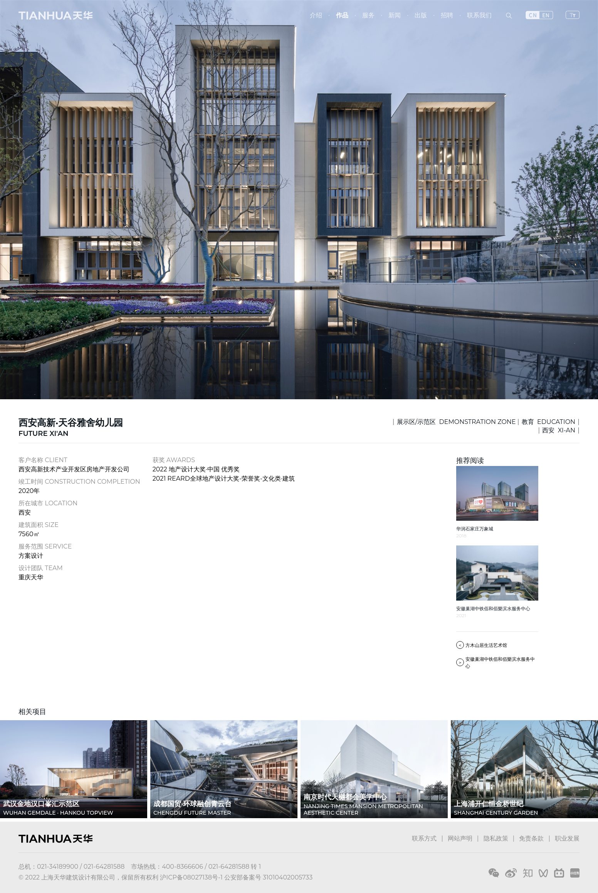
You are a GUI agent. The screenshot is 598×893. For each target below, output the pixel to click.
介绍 (316, 15)
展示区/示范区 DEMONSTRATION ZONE (456, 421)
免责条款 (531, 838)
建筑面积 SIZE (38, 524)
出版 (421, 15)
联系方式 (424, 838)
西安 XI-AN (558, 430)
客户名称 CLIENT (42, 460)
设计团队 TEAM (40, 568)
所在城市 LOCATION (47, 503)
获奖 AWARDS (174, 460)
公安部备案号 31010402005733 (268, 877)
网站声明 (460, 838)
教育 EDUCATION (548, 421)
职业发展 (567, 838)
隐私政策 (496, 838)
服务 (368, 15)
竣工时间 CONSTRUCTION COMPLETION (79, 481)
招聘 (447, 15)
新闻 (394, 15)
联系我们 (479, 15)
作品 (342, 15)
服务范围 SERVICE (45, 546)
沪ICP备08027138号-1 (191, 877)
